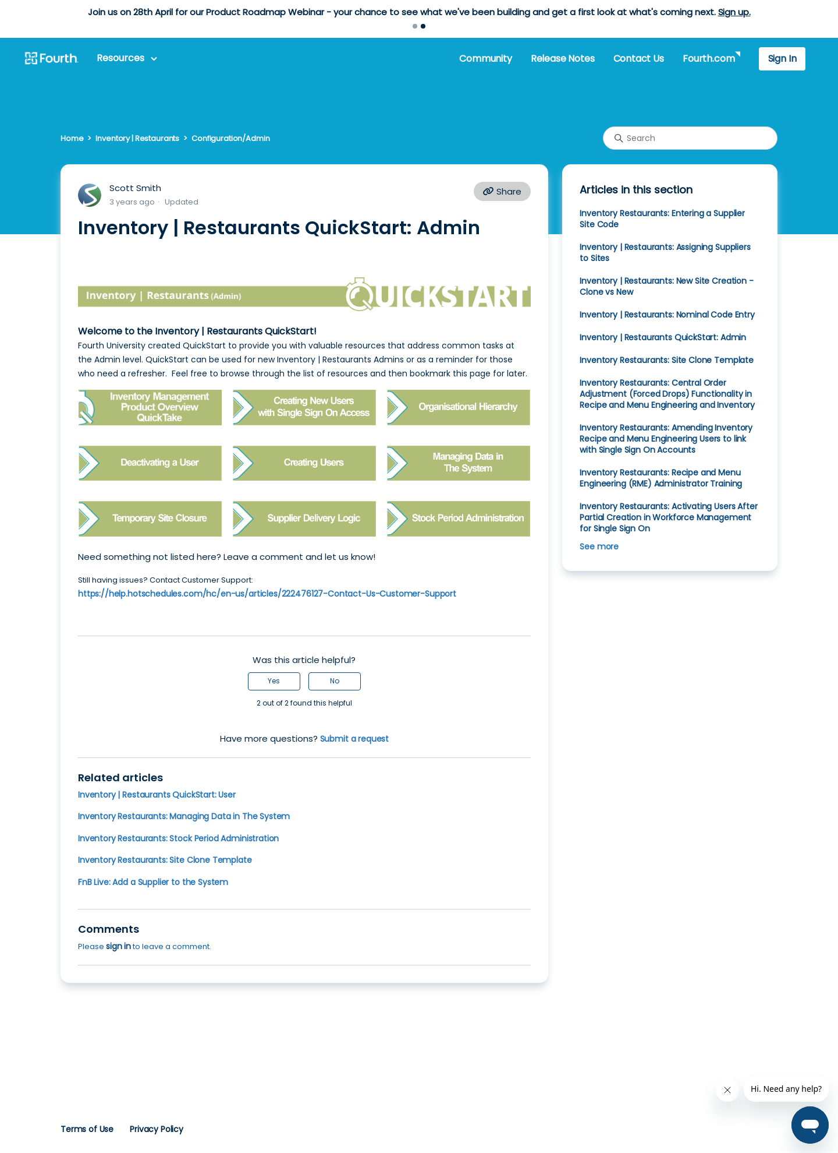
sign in (118, 946)
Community (485, 58)
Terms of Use (87, 1129)
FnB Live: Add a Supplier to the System (153, 882)
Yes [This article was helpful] (274, 681)
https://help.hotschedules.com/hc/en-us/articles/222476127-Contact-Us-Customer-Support (267, 594)
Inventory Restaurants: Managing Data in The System (184, 816)
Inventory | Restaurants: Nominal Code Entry (667, 314)
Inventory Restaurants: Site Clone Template (165, 860)
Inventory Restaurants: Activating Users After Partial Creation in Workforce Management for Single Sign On (668, 517)
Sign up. (734, 12)
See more (599, 546)
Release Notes (563, 58)
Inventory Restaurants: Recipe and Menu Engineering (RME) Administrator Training (661, 478)
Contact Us (638, 58)
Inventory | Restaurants (137, 138)
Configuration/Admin (230, 138)
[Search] (690, 138)
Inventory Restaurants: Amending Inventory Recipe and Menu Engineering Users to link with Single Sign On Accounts (666, 439)
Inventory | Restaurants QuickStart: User (157, 795)
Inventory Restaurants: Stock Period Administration (178, 838)
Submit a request (354, 739)
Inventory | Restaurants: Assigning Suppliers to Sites (665, 252)
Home (72, 138)
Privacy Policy (156, 1129)
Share (502, 191)
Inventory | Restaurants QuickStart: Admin (663, 337)
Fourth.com (708, 58)
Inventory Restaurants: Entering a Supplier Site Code (662, 218)
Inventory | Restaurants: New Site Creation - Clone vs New (666, 286)
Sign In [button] (782, 58)
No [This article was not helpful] (334, 681)
